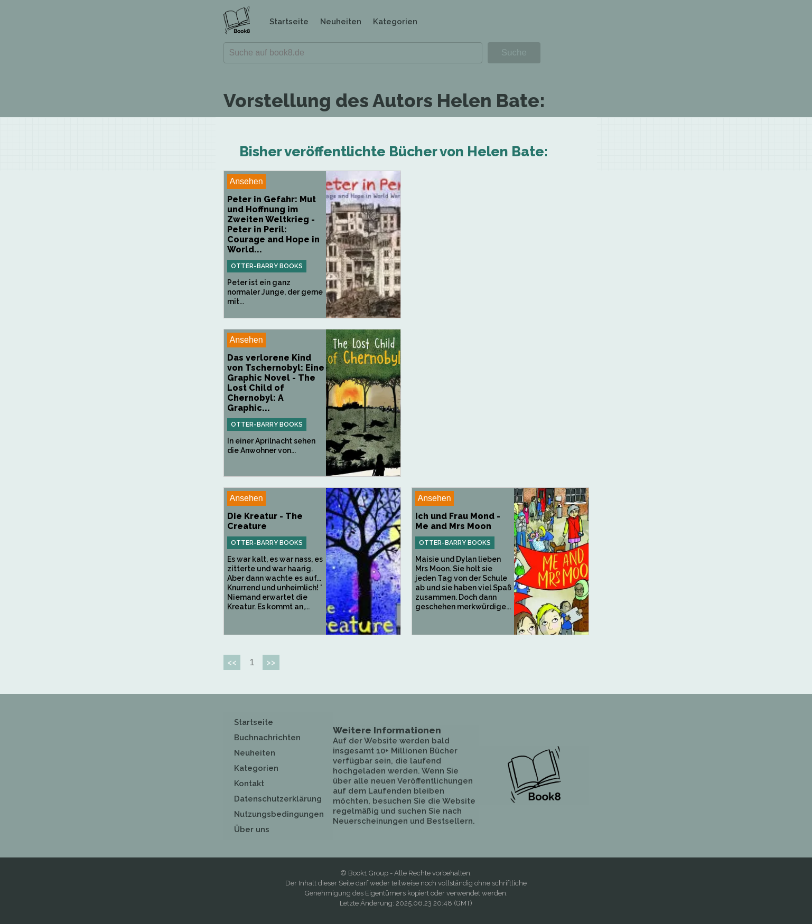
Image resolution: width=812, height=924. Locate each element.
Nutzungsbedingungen (279, 814)
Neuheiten (340, 21)
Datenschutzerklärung (278, 799)
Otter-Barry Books (267, 266)
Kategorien (395, 21)
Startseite (289, 21)
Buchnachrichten (267, 737)
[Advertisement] (500, 244)
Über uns (251, 829)
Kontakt (249, 783)
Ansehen (246, 181)
